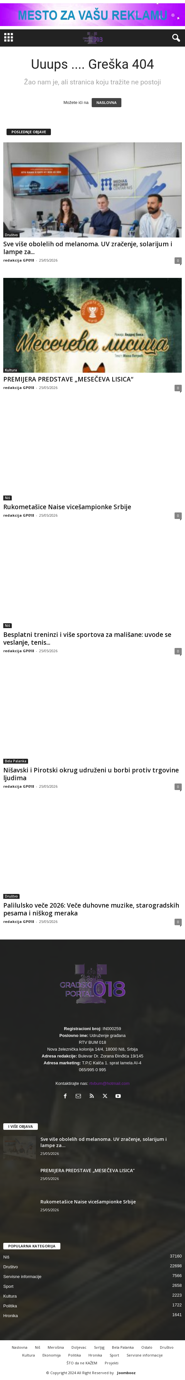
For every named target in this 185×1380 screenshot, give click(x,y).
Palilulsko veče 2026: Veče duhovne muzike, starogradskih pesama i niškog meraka (91, 909)
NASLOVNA (107, 103)
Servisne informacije (22, 1276)
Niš (7, 498)
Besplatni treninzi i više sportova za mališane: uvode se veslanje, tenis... (87, 638)
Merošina (56, 1347)
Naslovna (19, 1347)
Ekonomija (51, 1355)
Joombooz (126, 1372)
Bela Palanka (15, 761)
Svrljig (99, 1347)
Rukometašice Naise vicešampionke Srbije (67, 507)
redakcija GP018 (18, 260)
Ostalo (146, 1347)
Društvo (11, 235)
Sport (8, 1286)
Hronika (10, 1315)
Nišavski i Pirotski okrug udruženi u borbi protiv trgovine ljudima (91, 774)
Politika (10, 1305)
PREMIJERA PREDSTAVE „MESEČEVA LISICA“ (68, 379)
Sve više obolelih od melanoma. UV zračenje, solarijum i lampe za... (87, 248)
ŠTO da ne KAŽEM (82, 1362)
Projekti (111, 1362)
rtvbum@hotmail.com (109, 1083)
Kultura (11, 370)
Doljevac (78, 1347)
